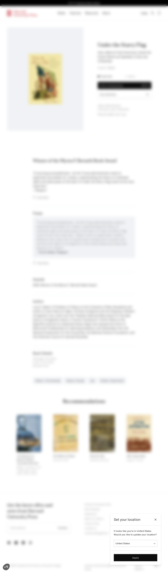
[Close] (155, 519)
